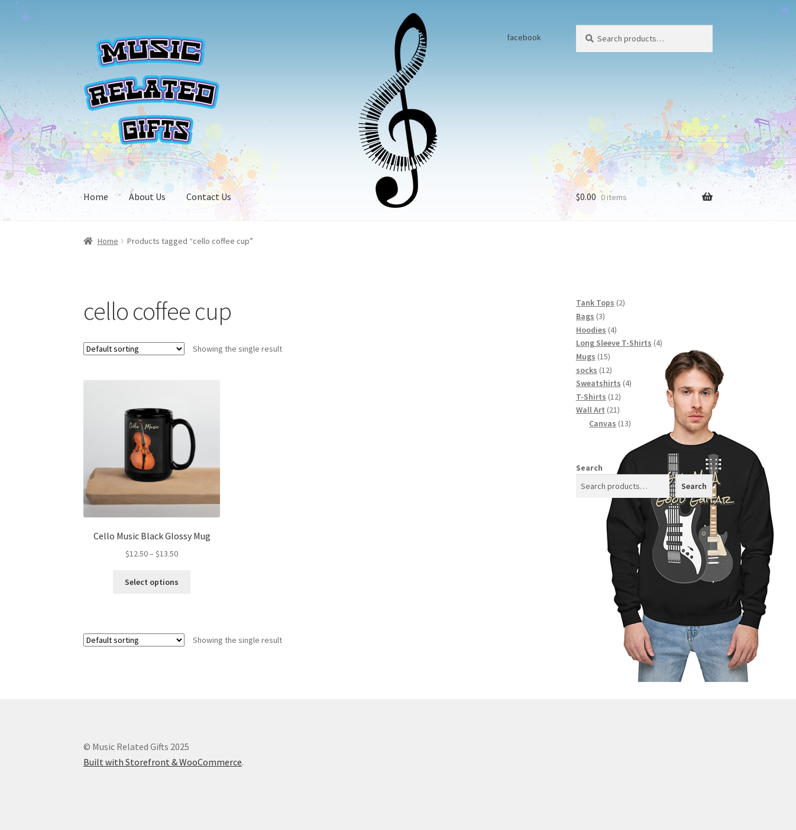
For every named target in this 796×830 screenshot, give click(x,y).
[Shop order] (134, 348)
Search (589, 467)
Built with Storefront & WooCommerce (162, 762)
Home (95, 196)
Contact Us (208, 196)
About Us (147, 196)
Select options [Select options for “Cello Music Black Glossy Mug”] (152, 582)
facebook (524, 37)
